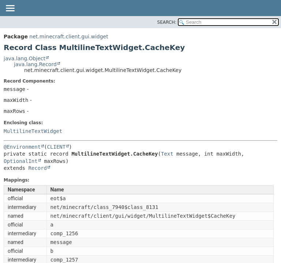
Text (167, 154)
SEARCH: (167, 22)
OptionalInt (21, 161)
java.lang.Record (35, 64)
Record (37, 168)
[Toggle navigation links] (10, 9)
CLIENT (56, 147)
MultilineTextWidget (33, 131)
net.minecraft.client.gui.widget (68, 36)
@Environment (22, 147)
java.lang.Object (24, 58)
